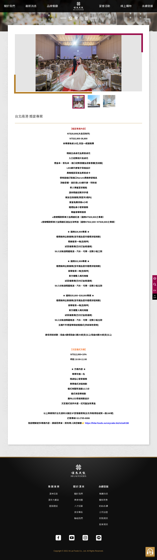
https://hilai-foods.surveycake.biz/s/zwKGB (107, 423)
